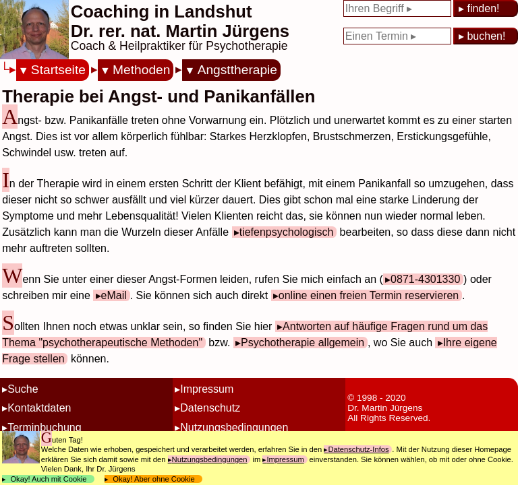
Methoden (141, 70)
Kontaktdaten (39, 408)
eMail (114, 295)
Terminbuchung (44, 427)
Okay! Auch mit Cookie (48, 479)
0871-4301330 (425, 279)
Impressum (206, 389)
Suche (22, 389)
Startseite (58, 70)
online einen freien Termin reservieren (369, 295)
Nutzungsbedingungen (234, 427)
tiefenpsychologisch (286, 232)
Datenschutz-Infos (358, 449)
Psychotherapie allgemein (302, 342)
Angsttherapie (237, 70)
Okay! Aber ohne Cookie (154, 479)
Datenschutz (210, 408)
